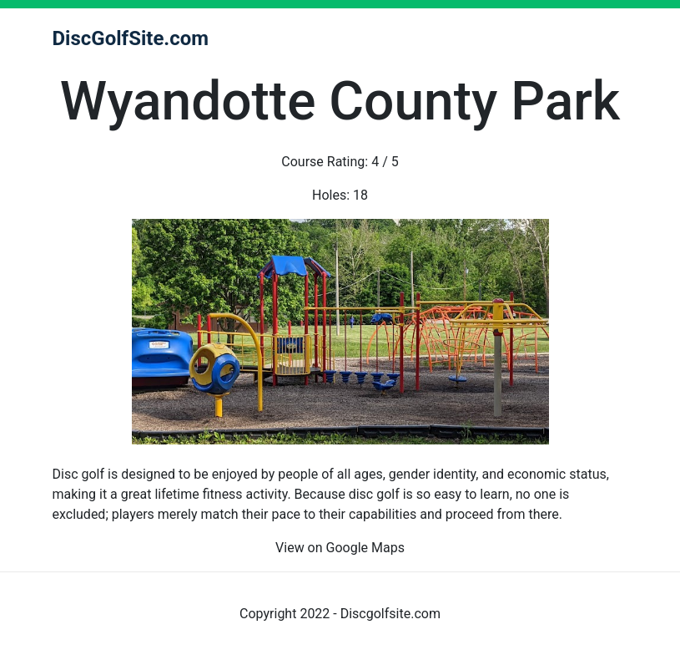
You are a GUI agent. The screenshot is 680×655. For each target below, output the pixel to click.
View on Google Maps (340, 548)
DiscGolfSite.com (131, 38)
